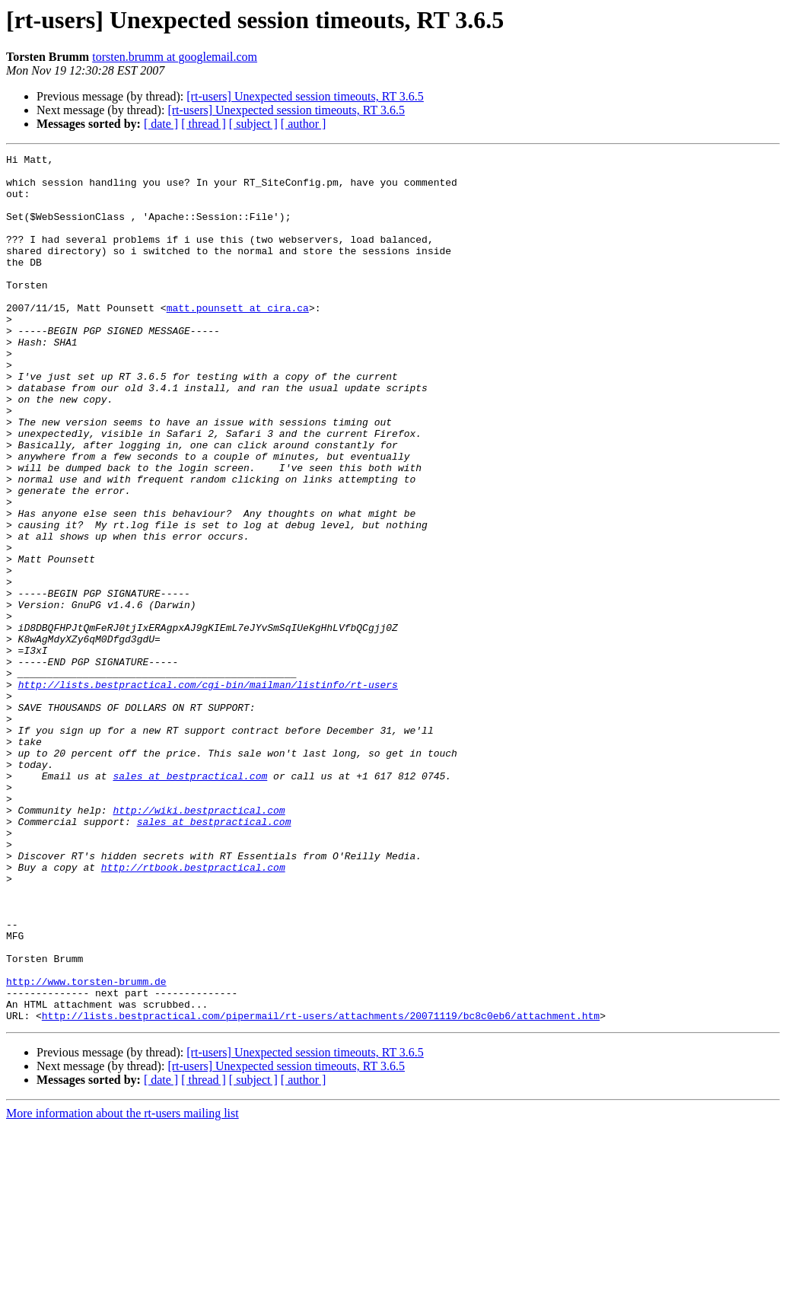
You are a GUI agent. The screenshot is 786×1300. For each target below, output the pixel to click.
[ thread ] (203, 123)
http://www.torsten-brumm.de (86, 1148)
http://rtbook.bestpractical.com (193, 1011)
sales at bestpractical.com (190, 901)
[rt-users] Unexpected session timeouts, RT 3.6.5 (305, 96)
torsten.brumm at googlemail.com (174, 56)
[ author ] (303, 123)
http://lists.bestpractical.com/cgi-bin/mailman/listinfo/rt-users (208, 791)
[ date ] (161, 123)
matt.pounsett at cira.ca (238, 339)
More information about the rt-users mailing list (122, 1286)
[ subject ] (253, 123)
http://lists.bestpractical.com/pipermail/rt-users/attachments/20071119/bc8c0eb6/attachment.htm (321, 1189)
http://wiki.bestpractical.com (199, 942)
